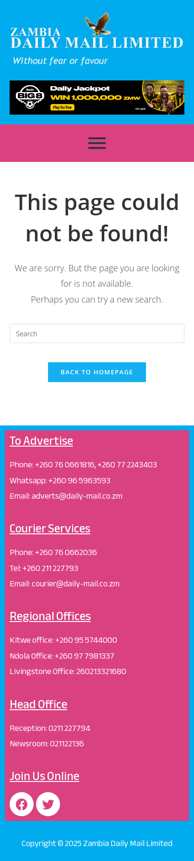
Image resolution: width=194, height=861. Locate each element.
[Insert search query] (97, 333)
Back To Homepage (97, 372)
